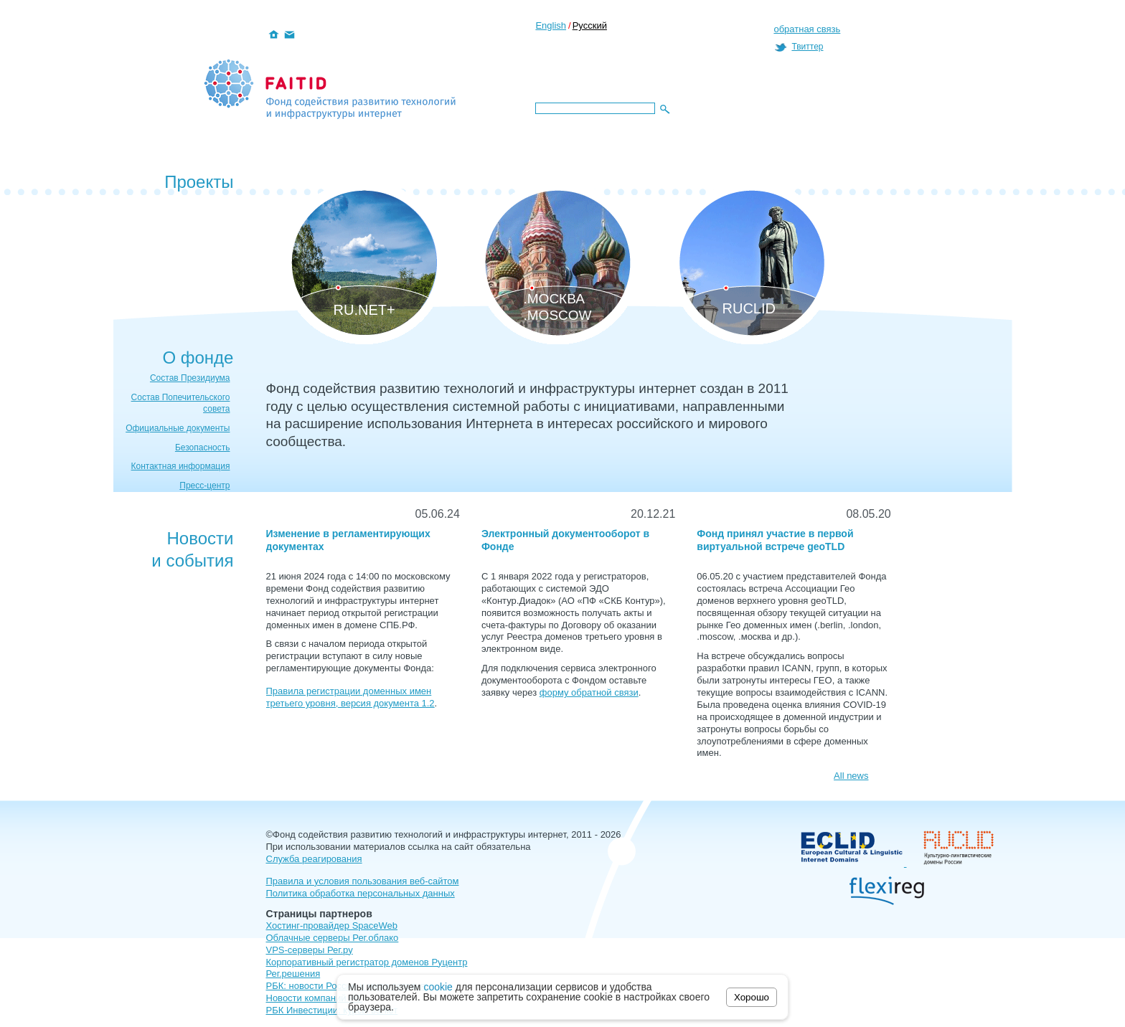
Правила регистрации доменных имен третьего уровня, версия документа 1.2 (350, 697)
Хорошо (751, 997)
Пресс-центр (204, 486)
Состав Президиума (190, 378)
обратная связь (806, 29)
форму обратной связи (589, 692)
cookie (437, 987)
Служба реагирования (314, 858)
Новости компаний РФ (314, 998)
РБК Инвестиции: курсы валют (332, 1010)
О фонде (197, 357)
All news (851, 775)
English (550, 25)
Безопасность (202, 447)
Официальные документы (178, 428)
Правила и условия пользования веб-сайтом (362, 881)
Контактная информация (180, 466)
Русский (590, 25)
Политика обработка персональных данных (360, 893)
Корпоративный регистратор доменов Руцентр (367, 962)
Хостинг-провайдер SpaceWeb (332, 925)
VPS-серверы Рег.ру (309, 950)
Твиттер (807, 47)
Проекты (198, 181)
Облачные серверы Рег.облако (332, 937)
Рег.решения (293, 973)
